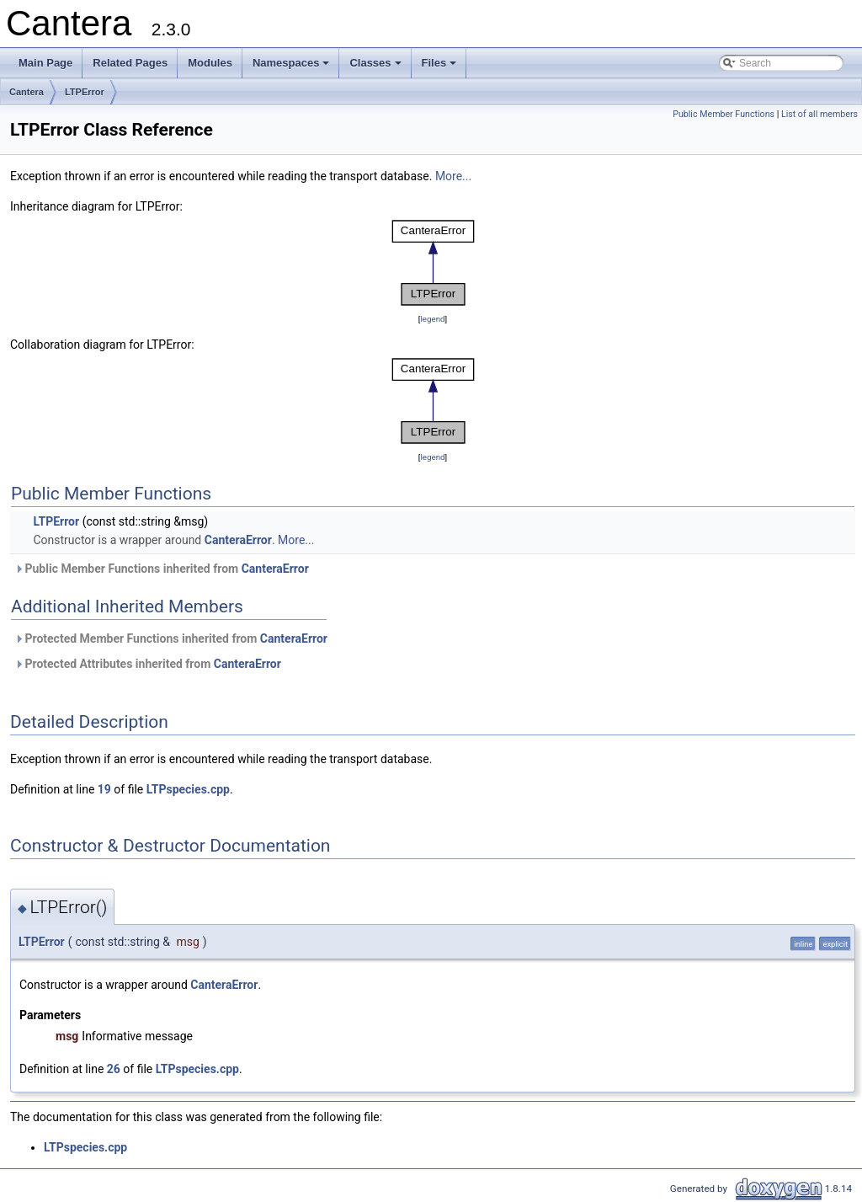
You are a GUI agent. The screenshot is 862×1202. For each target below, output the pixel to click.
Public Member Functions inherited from (161, 568)
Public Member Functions (723, 114)
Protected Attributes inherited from (147, 663)
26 (113, 1069)
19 (104, 789)
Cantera (26, 92)
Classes (376, 67)
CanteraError (238, 540)
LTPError (84, 92)
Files (441, 67)
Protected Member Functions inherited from (170, 638)
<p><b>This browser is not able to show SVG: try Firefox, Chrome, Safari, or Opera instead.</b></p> (433, 263)
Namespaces (293, 67)
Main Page (45, 62)
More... (453, 176)
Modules (210, 62)
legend (432, 318)
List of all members (819, 114)
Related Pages (130, 62)
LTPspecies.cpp (188, 789)
